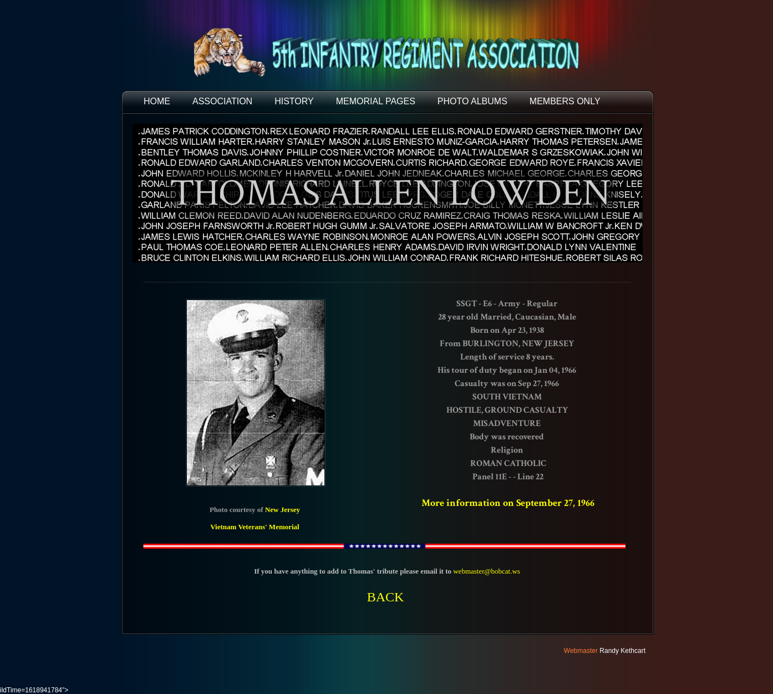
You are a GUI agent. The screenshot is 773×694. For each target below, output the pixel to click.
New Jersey (282, 509)
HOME (157, 101)
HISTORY (294, 101)
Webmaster (581, 651)
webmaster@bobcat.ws (486, 571)
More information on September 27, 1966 (507, 503)
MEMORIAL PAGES (375, 101)
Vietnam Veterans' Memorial (254, 527)
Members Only (565, 101)
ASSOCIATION (222, 101)
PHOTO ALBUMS (472, 101)
